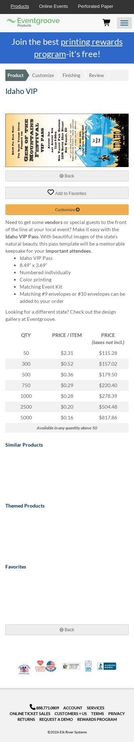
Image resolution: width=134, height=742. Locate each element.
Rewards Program (97, 719)
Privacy (116, 713)
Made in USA (50, 666)
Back (67, 176)
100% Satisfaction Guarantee (89, 666)
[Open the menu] (124, 23)
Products (20, 6)
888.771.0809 (44, 707)
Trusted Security (71, 666)
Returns (26, 719)
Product (16, 75)
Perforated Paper (95, 6)
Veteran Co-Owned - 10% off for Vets (24, 670)
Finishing (71, 75)
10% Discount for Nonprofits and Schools (41, 666)
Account (73, 707)
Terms (97, 713)
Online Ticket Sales (30, 713)
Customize (43, 75)
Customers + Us (71, 713)
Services (95, 707)
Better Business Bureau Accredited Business (106, 666)
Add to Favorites (67, 192)
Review (96, 75)
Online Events (53, 6)
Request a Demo (56, 719)
